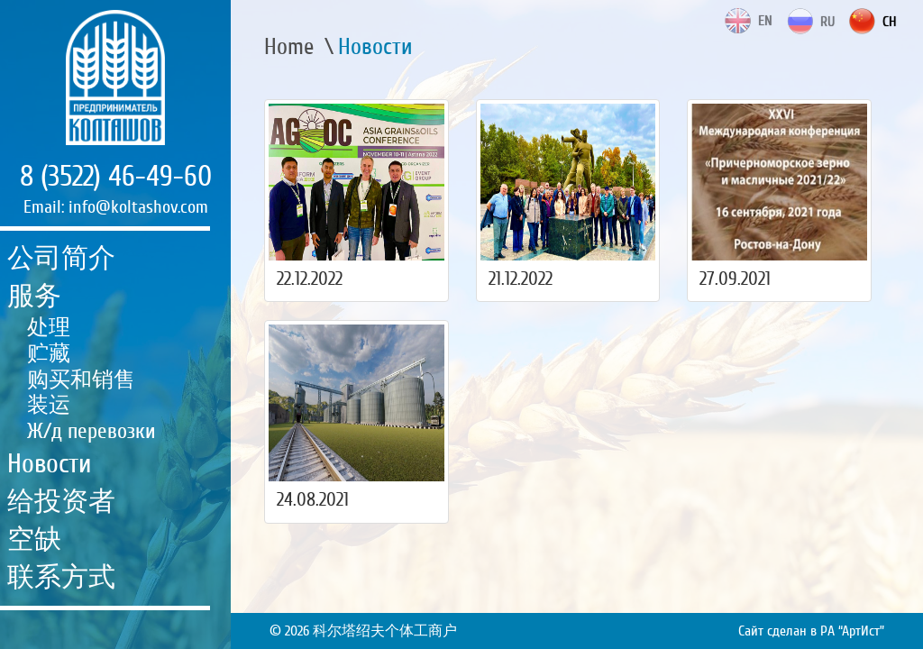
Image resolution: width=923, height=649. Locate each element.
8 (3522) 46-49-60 (116, 176)
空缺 (34, 539)
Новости (49, 464)
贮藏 (48, 354)
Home (289, 46)
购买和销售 (81, 380)
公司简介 (61, 258)
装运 (48, 405)
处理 (48, 327)
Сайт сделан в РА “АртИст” (811, 631)
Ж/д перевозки (91, 431)
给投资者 (61, 501)
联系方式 (61, 577)
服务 (34, 296)
